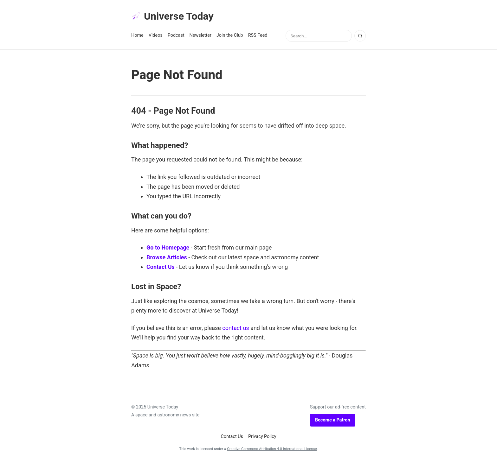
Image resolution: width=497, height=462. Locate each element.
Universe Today (172, 16)
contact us (235, 328)
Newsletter (200, 35)
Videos (156, 35)
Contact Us (160, 266)
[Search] (360, 35)
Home (137, 35)
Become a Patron (332, 420)
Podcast (176, 35)
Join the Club (229, 35)
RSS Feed (258, 35)
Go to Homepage (167, 247)
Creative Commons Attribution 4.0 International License (272, 448)
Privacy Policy (262, 436)
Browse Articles (166, 257)
